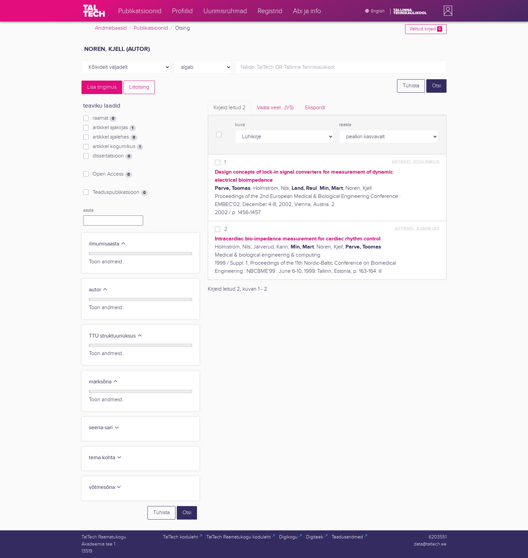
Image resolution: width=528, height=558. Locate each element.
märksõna (103, 382)
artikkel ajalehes (115, 137)
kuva (240, 124)
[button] (446, 11)
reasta (345, 124)
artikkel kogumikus (118, 146)
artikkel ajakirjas (114, 127)
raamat (105, 118)
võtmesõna (105, 487)
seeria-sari (104, 427)
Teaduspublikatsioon (120, 192)
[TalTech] (94, 10)
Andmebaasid (111, 28)
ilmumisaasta (107, 244)
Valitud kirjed (425, 29)
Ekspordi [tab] (315, 108)
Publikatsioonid (151, 28)
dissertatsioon (112, 156)
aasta (88, 210)
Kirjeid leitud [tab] (229, 108)
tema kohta (105, 457)
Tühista (411, 86)
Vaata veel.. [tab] (275, 108)
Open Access (112, 174)
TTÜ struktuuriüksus (115, 336)
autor (98, 290)
